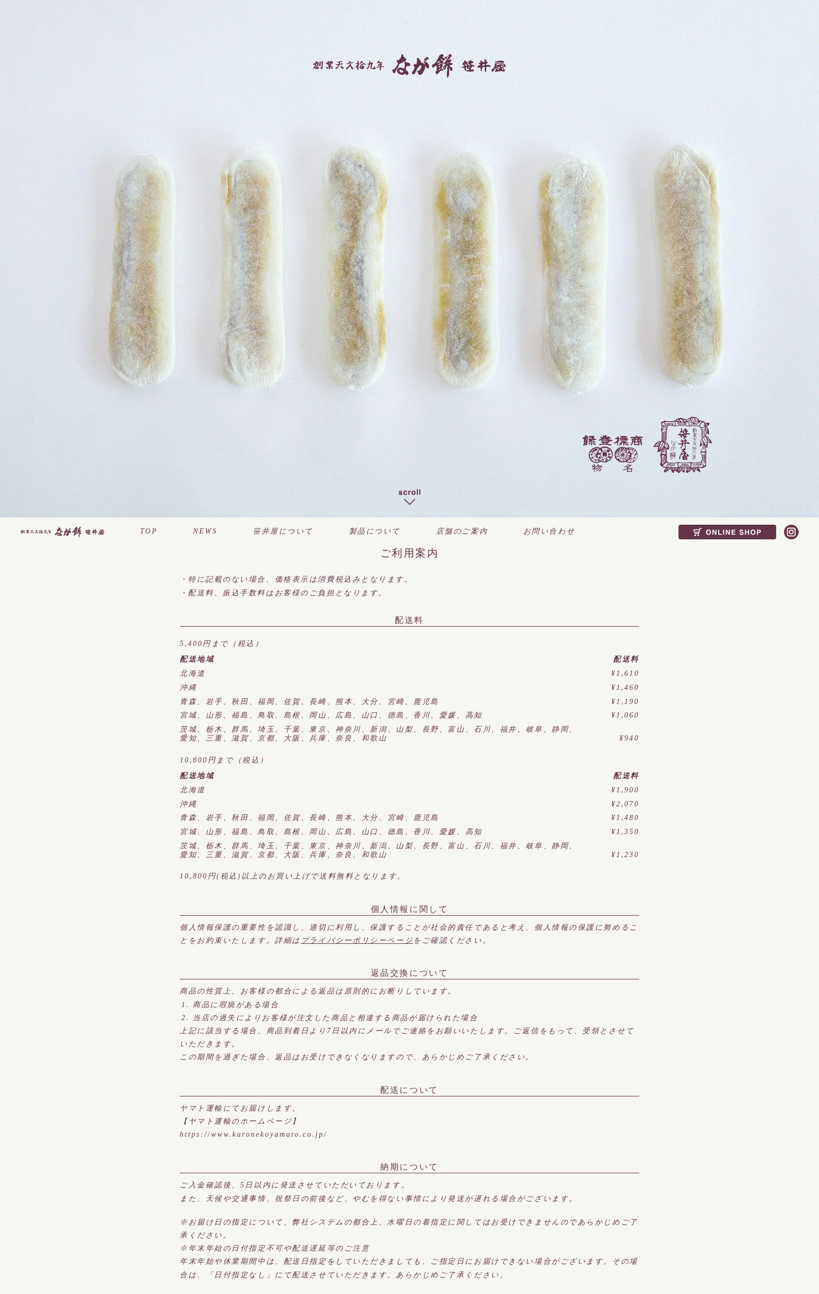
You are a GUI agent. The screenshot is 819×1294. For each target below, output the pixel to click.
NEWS (205, 531)
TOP (149, 531)
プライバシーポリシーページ (357, 940)
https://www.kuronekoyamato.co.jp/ (253, 1134)
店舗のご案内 (462, 531)
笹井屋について (283, 531)
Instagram (791, 532)
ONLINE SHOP (727, 532)
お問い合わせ (549, 531)
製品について (375, 531)
